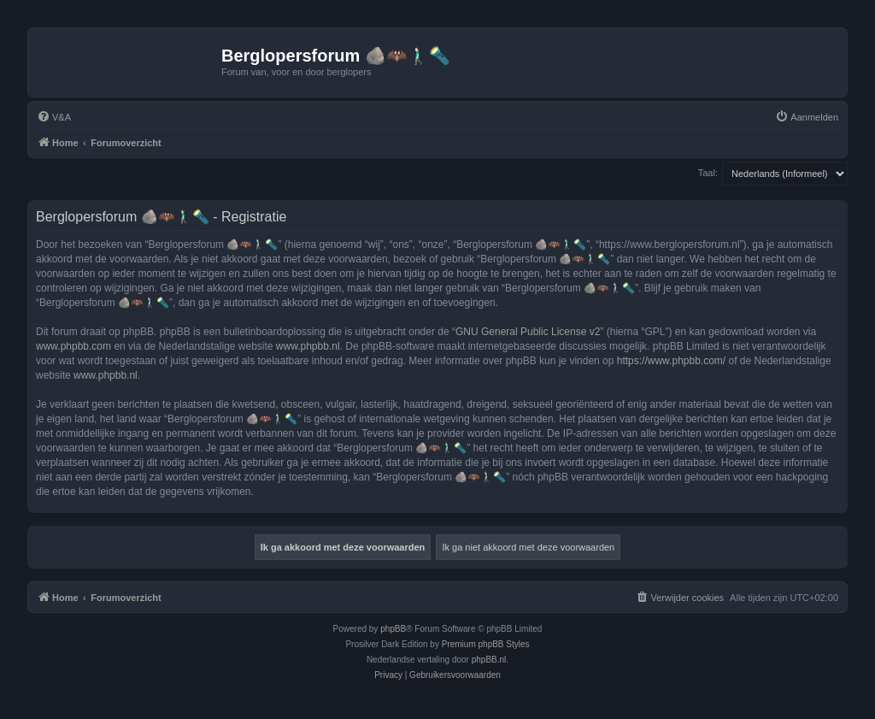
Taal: (708, 173)
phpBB (393, 629)
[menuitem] (54, 117)
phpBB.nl (489, 659)
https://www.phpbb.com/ (671, 361)
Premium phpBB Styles (486, 644)
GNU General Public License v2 (527, 332)
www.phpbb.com (73, 346)
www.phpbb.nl (308, 346)
